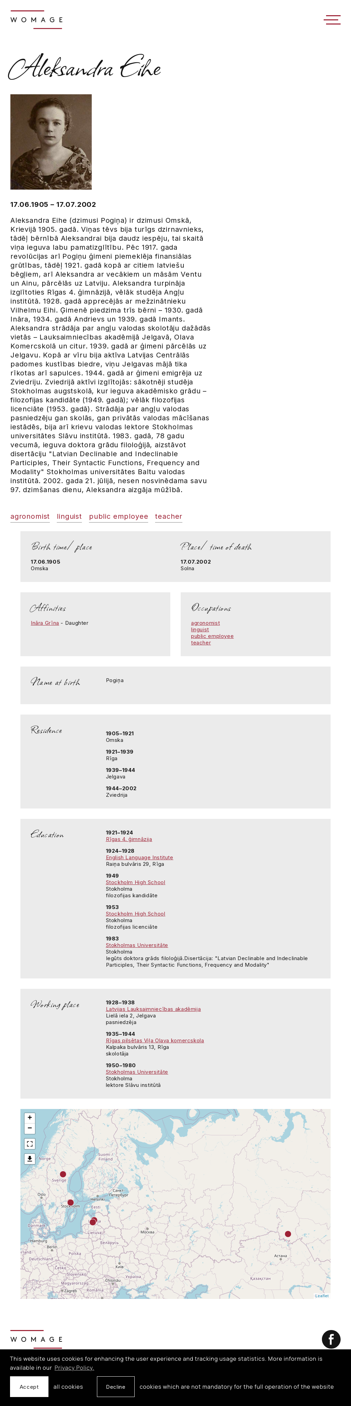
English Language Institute (139, 857)
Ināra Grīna (45, 623)
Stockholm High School (135, 882)
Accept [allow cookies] (29, 1387)
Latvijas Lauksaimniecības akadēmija (153, 1009)
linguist (69, 516)
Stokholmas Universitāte (137, 945)
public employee (118, 516)
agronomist (30, 516)
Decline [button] (115, 1387)
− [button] (29, 1128)
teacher (168, 516)
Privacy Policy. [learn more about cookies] (74, 1367)
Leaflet (322, 1296)
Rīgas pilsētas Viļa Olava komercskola (155, 1040)
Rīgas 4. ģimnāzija (129, 839)
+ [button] (29, 1118)
